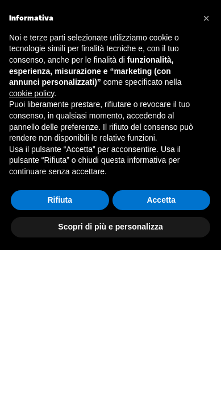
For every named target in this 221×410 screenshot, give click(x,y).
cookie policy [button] (31, 93)
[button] (206, 18)
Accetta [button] (161, 199)
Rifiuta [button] (59, 199)
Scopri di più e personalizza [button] (110, 226)
